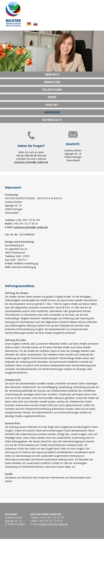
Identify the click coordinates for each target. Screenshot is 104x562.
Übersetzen (52, 82)
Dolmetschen (52, 89)
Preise (52, 97)
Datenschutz (52, 120)
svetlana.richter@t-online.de (31, 162)
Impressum (52, 112)
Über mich (52, 74)
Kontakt (52, 105)
